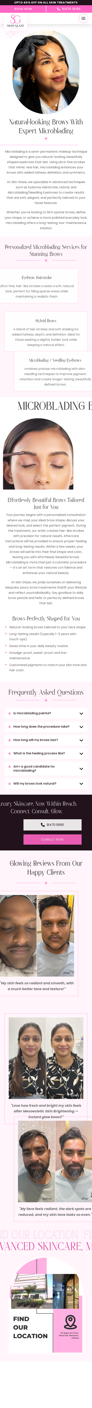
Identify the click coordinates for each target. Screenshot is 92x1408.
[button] (83, 18)
